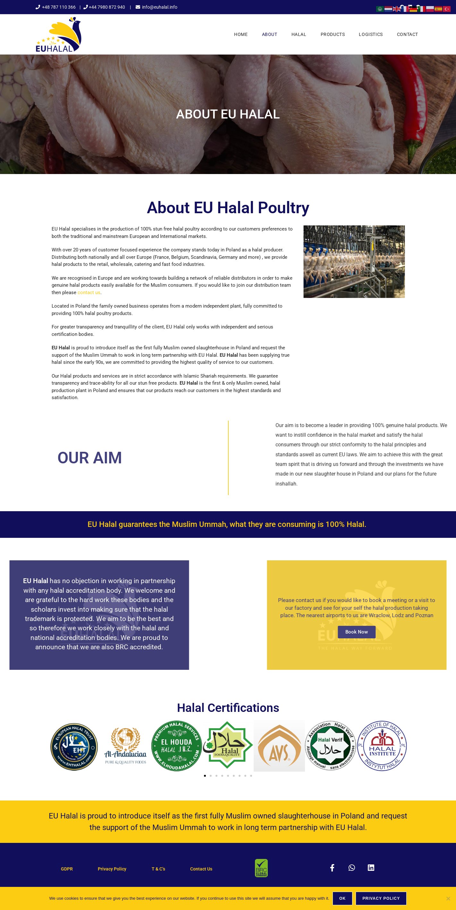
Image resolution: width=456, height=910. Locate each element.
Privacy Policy (112, 868)
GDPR (67, 868)
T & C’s (158, 868)
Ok (342, 898)
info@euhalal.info (159, 7)
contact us (89, 292)
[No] (448, 898)
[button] (56, 746)
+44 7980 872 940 (107, 7)
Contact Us (201, 868)
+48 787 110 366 (59, 7)
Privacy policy (381, 898)
